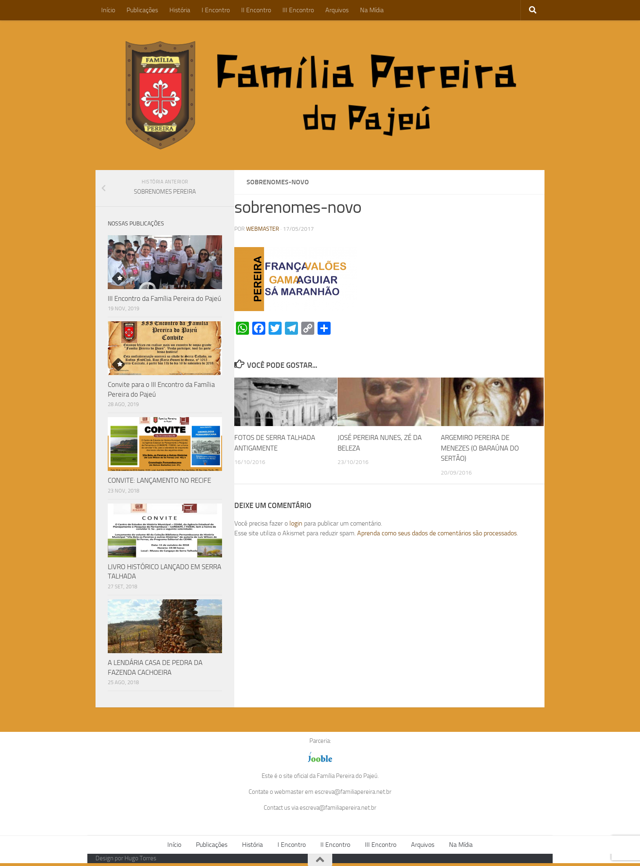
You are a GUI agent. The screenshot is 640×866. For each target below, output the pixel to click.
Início (108, 10)
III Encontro (298, 10)
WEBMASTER (262, 228)
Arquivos (337, 10)
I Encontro (216, 10)
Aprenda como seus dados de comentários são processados (437, 533)
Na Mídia (372, 10)
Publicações (142, 10)
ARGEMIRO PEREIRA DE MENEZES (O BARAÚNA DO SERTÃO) (480, 447)
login (295, 523)
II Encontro (256, 10)
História (179, 10)
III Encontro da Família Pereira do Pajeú (164, 298)
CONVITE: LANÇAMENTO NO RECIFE (159, 480)
